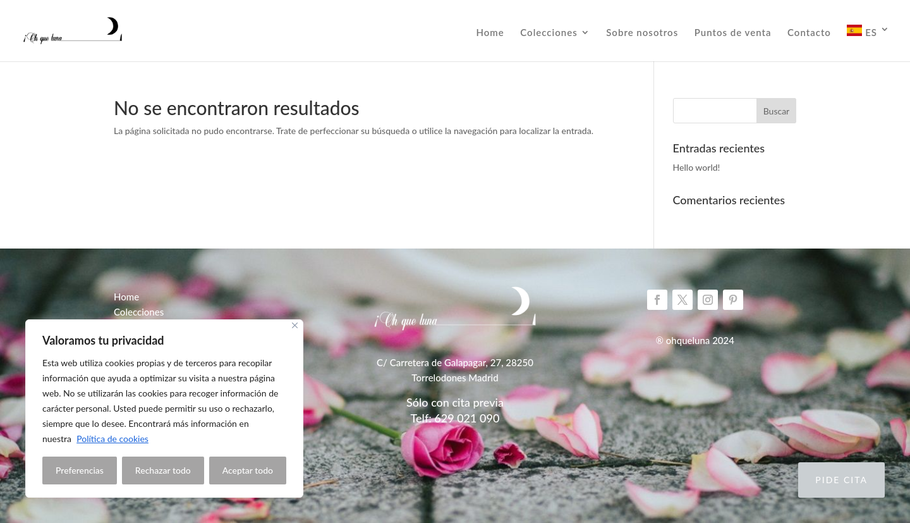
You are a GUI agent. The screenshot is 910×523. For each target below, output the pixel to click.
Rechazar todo (163, 470)
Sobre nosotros (642, 33)
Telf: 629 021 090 (455, 418)
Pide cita (841, 479)
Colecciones (548, 33)
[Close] (295, 325)
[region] (164, 408)
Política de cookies (112, 438)
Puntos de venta (733, 33)
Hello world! (696, 167)
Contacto (809, 33)
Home (490, 33)
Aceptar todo (247, 470)
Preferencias (80, 470)
